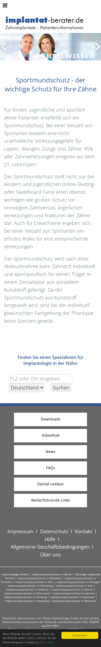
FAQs (50, 467)
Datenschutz (54, 531)
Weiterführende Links (50, 500)
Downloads (51, 419)
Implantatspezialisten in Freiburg (25, 597)
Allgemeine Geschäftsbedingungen (50, 546)
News (50, 451)
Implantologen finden (15, 574)
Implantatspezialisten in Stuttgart (78, 582)
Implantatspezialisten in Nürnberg (30, 586)
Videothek (51, 435)
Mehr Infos (46, 642)
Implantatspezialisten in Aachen (74, 593)
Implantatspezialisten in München (74, 601)
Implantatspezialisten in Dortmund (27, 593)
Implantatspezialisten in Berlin (52, 574)
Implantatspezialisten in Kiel (74, 586)
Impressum (20, 531)
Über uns (50, 554)
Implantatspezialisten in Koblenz (27, 589)
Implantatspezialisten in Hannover (72, 597)
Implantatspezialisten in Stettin (72, 589)
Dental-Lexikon (50, 483)
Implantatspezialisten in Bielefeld (39, 578)
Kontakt (83, 531)
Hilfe (50, 539)
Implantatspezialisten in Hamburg (27, 601)
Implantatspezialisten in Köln (35, 582)
